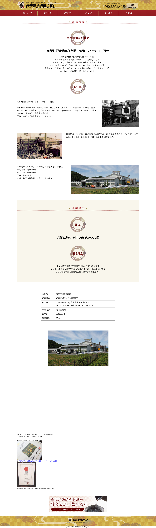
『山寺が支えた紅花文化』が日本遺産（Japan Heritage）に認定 (37, 461)
